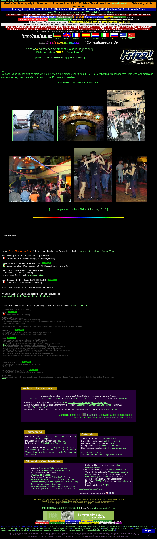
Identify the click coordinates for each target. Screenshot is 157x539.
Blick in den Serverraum (115, 448)
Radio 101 (4, 528)
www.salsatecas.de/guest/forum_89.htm (97, 251)
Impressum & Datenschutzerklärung (61, 508)
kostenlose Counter (52, 12)
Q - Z (49, 438)
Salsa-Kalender (71, 526)
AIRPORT (46, 398)
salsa (61, 526)
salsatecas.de (47, 49)
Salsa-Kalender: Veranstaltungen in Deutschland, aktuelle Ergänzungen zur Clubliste (50, 452)
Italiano (105, 37)
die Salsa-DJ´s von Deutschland (52, 443)
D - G (32, 438)
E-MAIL (106, 485)
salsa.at (31, 49)
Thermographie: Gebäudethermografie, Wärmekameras (52, 528)
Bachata (50, 526)
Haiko (5, 345)
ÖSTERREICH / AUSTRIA (64, 488)
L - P (44, 438)
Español (86, 37)
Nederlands (95, 37)
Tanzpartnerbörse (38, 486)
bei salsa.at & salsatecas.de (56, 470)
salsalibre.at (119, 3)
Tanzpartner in (44, 407)
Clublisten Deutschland (54, 436)
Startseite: (90, 415)
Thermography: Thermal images (21, 528)
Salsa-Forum (111, 409)
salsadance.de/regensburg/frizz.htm (13, 1)
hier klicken (123, 481)
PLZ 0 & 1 (51, 486)
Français (76, 37)
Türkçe (131, 37)
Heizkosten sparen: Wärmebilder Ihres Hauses (90, 12)
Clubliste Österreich (108, 439)
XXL (99, 398)
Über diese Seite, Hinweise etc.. (53, 468)
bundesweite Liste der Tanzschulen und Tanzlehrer (26, 296)
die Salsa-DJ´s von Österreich (107, 445)
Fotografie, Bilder (22, 530)
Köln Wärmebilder (109, 530)
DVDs (60, 477)
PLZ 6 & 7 (36, 488)
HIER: (85, 402)
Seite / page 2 (94, 209)
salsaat (129, 417)
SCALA (76, 398)
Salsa (56, 526)
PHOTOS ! (62, 441)
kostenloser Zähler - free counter (40, 530)
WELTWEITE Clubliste (41, 475)
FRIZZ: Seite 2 (77, 57)
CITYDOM (122, 398)
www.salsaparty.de (36, 275)
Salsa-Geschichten (117, 469)
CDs (54, 477)
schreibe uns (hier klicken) (96, 476)
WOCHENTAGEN (112, 441)
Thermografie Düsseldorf (76, 530)
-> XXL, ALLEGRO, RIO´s (54, 57)
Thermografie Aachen (59, 530)
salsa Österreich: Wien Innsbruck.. (115, 528)
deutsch (57, 37)
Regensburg (85, 49)
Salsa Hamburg (129, 526)
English (67, 37)
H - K (38, 438)
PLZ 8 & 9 (46, 488)
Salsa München (141, 526)
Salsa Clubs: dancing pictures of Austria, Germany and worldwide (100, 526)
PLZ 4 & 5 (72, 486)
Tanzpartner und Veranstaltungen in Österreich (102, 454)
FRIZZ (58, 398)
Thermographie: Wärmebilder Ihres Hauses (87, 528)
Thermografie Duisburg (93, 530)
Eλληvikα (123, 37)
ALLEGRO (33, 398)
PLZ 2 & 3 (62, 486)
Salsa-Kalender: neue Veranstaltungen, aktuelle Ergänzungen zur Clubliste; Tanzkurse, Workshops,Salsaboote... (54, 481)
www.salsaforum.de (79, 305)
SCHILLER (89, 398)
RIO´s (67, 398)
